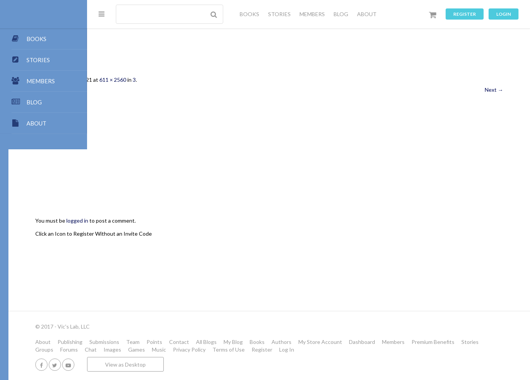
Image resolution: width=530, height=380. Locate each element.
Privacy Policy (342, 349)
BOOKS (249, 14)
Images (265, 349)
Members (472, 342)
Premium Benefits (135, 349)
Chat (243, 349)
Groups (197, 349)
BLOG (341, 14)
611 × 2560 (191, 79)
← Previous (128, 89)
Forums (221, 349)
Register (464, 14)
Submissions (183, 342)
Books (335, 342)
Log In (439, 349)
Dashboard (441, 342)
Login (503, 14)
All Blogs (285, 342)
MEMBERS (312, 14)
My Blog (311, 342)
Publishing (148, 342)
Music (312, 349)
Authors (360, 342)
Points (233, 342)
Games (289, 349)
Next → (494, 89)
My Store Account (399, 342)
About (121, 342)
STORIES (279, 14)
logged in (156, 220)
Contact (258, 342)
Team (211, 342)
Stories (172, 349)
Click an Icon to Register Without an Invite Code (172, 233)
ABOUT (367, 14)
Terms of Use (381, 349)
